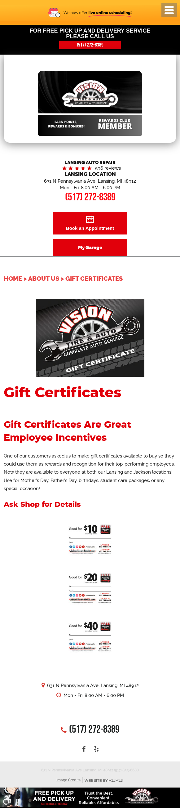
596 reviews (108, 168)
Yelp (96, 749)
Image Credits (68, 780)
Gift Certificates (94, 278)
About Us (43, 278)
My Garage (90, 247)
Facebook (84, 749)
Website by (104, 780)
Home (13, 278)
